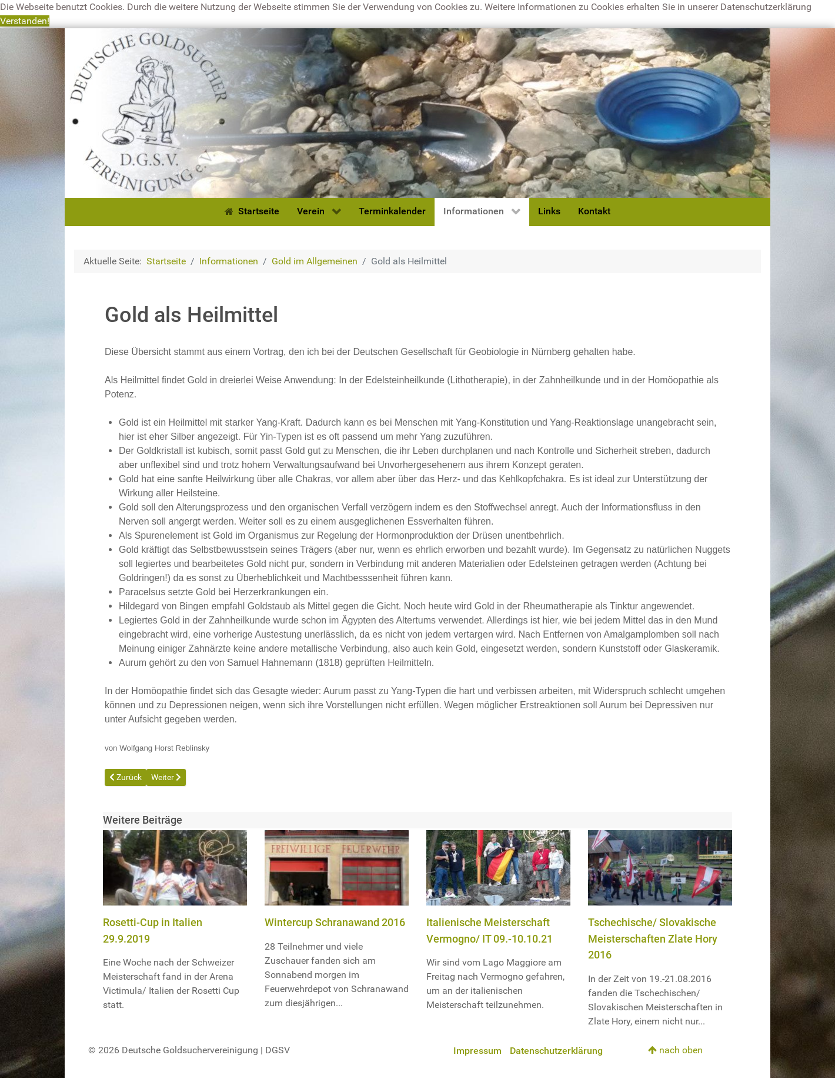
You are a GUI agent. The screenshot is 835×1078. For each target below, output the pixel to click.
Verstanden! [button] (24, 20)
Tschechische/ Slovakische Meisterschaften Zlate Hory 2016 (652, 938)
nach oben (675, 1050)
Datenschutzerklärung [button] (765, 6)
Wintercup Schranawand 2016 (335, 922)
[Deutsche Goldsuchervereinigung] (417, 112)
